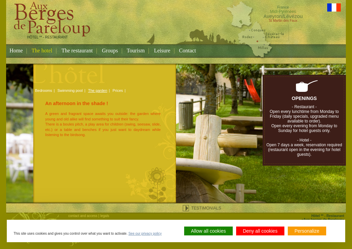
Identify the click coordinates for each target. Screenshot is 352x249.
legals (104, 216)
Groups (110, 50)
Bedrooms (43, 90)
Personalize (307, 231)
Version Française (334, 7)
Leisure (162, 50)
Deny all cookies (260, 231)
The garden (97, 90)
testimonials (206, 208)
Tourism (136, 50)
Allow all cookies (208, 231)
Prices (117, 90)
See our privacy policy (145, 233)
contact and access (83, 216)
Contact (187, 50)
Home (16, 50)
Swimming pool (70, 90)
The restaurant (77, 50)
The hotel (42, 50)
